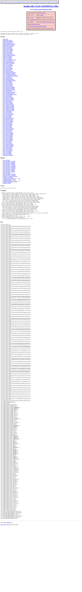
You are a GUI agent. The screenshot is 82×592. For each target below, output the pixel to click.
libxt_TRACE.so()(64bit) (8, 99)
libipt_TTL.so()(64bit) (7, 65)
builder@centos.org (36, 24)
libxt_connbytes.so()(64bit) (8, 106)
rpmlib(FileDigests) (7, 180)
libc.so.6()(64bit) (6, 161)
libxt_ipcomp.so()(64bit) (8, 121)
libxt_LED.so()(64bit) (7, 82)
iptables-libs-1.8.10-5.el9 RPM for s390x (41, 6)
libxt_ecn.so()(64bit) (7, 117)
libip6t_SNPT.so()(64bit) (8, 46)
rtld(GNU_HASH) (7, 184)
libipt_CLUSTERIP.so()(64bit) (9, 60)
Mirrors (49, 2)
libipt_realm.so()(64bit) (8, 69)
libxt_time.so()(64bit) (7, 151)
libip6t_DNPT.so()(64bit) (8, 42)
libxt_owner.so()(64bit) (8, 133)
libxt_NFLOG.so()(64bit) (8, 87)
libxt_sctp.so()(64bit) (7, 142)
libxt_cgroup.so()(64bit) (8, 103)
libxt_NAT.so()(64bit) (7, 86)
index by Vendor (25, 2)
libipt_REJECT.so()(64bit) (8, 64)
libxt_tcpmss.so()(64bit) (8, 150)
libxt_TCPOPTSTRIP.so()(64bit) (10, 95)
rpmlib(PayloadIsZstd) (7, 182)
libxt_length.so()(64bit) (8, 125)
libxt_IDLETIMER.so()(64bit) (9, 81)
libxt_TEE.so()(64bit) (7, 96)
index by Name (43, 2)
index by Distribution (16, 2)
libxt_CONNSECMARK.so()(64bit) (10, 76)
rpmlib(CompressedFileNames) (9, 179)
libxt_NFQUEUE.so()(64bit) (9, 88)
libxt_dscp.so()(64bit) (7, 115)
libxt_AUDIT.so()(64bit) (8, 72)
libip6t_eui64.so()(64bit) (8, 50)
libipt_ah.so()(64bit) (7, 67)
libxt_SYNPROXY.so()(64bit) (9, 92)
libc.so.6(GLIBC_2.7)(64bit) (9, 171)
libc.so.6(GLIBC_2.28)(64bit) (9, 164)
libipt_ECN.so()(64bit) (7, 61)
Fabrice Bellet (3, 590)
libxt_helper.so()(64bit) (8, 120)
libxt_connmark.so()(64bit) (8, 110)
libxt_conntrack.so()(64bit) (8, 111)
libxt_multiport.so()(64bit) (8, 129)
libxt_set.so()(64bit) (7, 143)
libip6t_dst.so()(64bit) (7, 49)
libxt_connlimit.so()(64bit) (8, 109)
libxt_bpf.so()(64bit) (7, 102)
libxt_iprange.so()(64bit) (8, 122)
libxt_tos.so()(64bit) (7, 152)
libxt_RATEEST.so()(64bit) (8, 89)
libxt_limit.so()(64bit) (7, 126)
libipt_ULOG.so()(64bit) (8, 66)
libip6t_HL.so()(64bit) (7, 43)
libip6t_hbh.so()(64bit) (7, 52)
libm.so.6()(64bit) (6, 173)
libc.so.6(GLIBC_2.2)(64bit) (9, 163)
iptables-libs (5, 40)
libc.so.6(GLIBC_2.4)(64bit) (9, 170)
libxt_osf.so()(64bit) (7, 131)
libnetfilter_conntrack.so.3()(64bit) (10, 177)
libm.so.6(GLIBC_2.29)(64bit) (9, 175)
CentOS (43, 13)
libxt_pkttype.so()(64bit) (8, 135)
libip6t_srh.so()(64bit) (7, 59)
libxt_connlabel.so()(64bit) (8, 107)
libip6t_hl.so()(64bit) (7, 53)
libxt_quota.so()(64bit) (7, 137)
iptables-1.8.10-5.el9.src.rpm (48, 21)
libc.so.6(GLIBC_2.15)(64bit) (9, 162)
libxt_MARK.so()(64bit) (8, 84)
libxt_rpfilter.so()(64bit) (8, 141)
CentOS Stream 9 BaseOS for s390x (42, 9)
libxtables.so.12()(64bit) (8, 156)
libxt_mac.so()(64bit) (7, 127)
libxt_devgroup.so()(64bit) (8, 114)
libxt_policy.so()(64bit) (8, 136)
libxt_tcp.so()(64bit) (7, 149)
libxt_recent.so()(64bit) (8, 140)
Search (56, 2)
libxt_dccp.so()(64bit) (7, 113)
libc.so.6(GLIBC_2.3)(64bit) (9, 165)
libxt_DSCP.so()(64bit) (8, 79)
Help (53, 2)
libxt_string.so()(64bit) (7, 148)
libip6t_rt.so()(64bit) (7, 58)
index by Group (8, 2)
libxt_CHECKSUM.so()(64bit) (9, 73)
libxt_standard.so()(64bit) (8, 145)
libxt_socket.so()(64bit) (8, 144)
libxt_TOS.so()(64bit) (7, 97)
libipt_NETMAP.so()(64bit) (8, 63)
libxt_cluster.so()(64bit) (8, 104)
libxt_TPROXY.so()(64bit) (8, 98)
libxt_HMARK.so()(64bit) (8, 80)
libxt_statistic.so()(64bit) (8, 146)
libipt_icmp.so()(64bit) (7, 68)
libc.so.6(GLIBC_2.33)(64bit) (9, 167)
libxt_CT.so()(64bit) (7, 77)
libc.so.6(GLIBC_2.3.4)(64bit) (9, 166)
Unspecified (33, 19)
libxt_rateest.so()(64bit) (8, 138)
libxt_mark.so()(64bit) (7, 128)
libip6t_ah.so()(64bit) (7, 48)
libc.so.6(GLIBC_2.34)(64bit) (9, 169)
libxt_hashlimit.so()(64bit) (8, 119)
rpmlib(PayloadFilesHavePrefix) (9, 181)
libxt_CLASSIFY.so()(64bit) (9, 74)
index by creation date (34, 2)
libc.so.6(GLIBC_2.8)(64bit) (9, 172)
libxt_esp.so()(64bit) (7, 118)
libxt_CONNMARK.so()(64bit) (9, 75)
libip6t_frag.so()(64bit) (8, 51)
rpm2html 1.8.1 (9, 588)
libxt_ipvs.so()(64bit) (7, 123)
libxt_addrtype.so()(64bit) (8, 100)
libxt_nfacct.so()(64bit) (8, 130)
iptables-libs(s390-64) (7, 41)
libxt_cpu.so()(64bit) (7, 112)
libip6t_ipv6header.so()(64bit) (9, 56)
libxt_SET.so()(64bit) (7, 91)
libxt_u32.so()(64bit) (7, 153)
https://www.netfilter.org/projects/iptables (37, 26)
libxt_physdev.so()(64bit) (8, 134)
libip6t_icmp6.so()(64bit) (8, 54)
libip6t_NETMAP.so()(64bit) (9, 44)
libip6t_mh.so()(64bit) (7, 57)
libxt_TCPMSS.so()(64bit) (8, 94)
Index (3, 2)
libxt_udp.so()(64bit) (7, 154)
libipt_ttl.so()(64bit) (7, 71)
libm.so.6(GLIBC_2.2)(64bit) (9, 174)
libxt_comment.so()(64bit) (8, 105)
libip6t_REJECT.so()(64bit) (8, 45)
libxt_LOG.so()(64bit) (7, 83)
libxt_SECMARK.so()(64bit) (9, 90)
